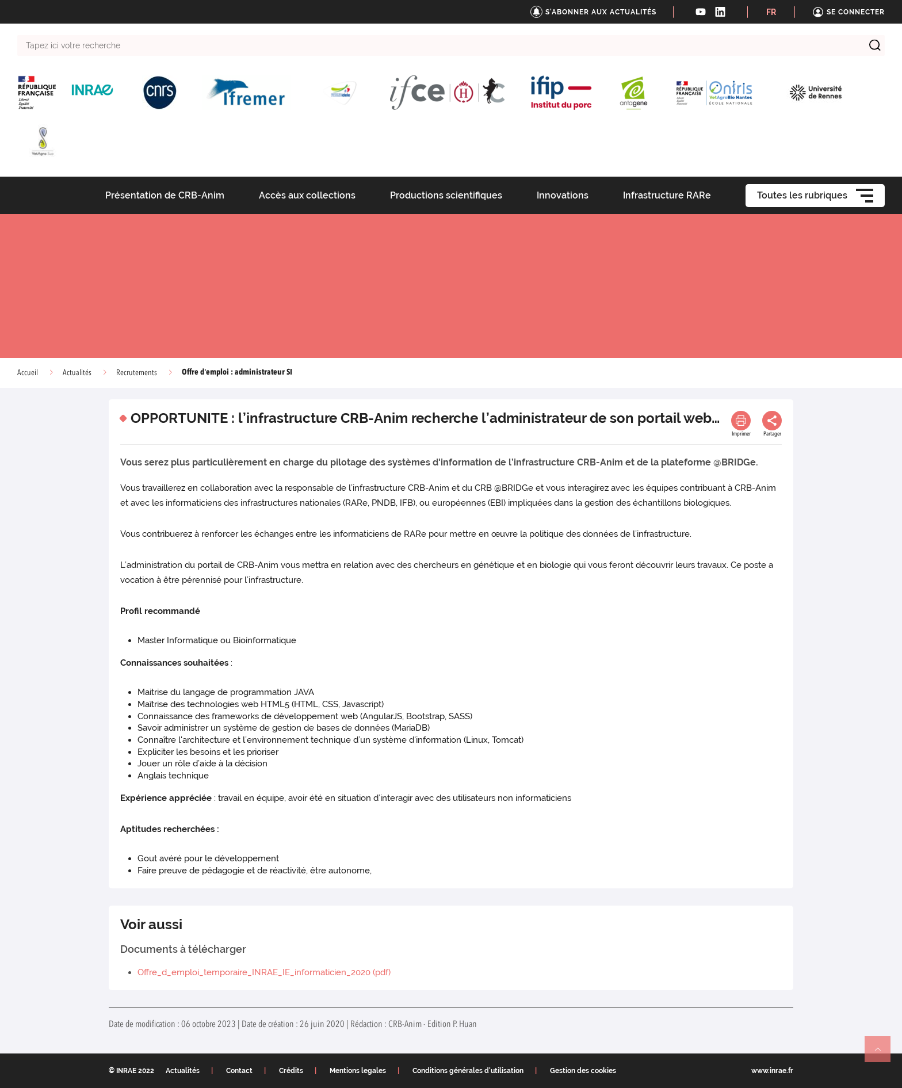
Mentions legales (358, 1071)
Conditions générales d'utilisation (467, 1071)
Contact (239, 1071)
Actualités (77, 373)
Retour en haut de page (882, 1054)
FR (771, 12)
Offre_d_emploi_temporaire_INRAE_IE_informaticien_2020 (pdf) (264, 972)
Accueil (27, 373)
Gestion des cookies (583, 1071)
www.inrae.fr (772, 1071)
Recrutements (136, 373)
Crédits (291, 1071)
